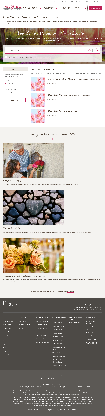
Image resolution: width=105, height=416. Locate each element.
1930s (10, 92)
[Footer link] (4, 318)
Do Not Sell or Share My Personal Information (52, 379)
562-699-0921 (97, 305)
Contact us (62, 405)
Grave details (51, 83)
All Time (9, 83)
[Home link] (12, 7)
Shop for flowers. (19, 282)
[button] (86, 2)
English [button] (96, 2)
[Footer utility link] (23, 321)
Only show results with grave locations (22, 57)
